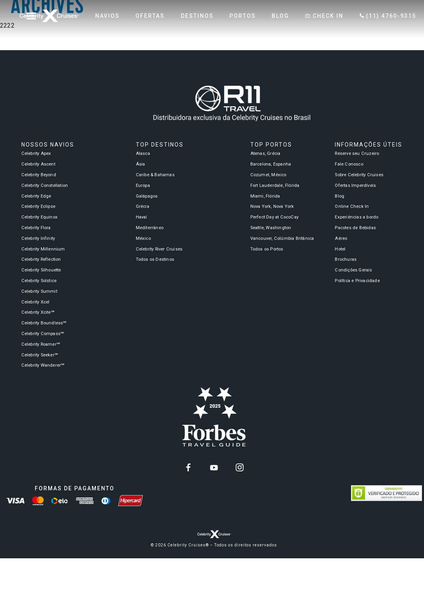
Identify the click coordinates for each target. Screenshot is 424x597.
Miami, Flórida (265, 196)
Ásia (140, 164)
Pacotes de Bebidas (355, 227)
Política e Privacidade (357, 280)
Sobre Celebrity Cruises (359, 174)
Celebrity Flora (36, 227)
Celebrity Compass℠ (42, 333)
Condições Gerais (353, 270)
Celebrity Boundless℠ (44, 323)
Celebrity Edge (36, 196)
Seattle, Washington (270, 227)
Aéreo (341, 238)
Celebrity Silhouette (41, 270)
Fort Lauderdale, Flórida (275, 185)
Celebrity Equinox (39, 217)
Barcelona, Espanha (270, 164)
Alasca (143, 153)
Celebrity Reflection (41, 259)
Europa (143, 185)
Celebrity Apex (36, 153)
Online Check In (352, 206)
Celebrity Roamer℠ (40, 344)
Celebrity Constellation (44, 185)
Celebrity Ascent (38, 164)
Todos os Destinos (155, 259)
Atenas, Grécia (265, 153)
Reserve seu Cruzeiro (357, 153)
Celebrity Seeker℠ (39, 355)
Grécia (142, 206)
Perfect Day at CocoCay (274, 217)
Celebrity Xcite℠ (37, 312)
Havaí (141, 217)
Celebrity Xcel (35, 302)
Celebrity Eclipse (38, 206)
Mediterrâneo (149, 227)
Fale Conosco (349, 164)
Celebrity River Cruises (159, 249)
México (143, 238)
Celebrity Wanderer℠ (43, 365)
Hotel (340, 249)
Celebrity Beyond (38, 174)
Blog (339, 196)
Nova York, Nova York (272, 206)
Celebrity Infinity (38, 238)
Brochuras (345, 259)
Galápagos (147, 196)
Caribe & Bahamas (155, 174)
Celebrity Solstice (39, 280)
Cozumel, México (268, 174)
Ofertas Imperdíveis (355, 185)
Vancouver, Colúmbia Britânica (282, 238)
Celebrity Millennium (43, 249)
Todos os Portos (266, 249)
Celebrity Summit (39, 291)
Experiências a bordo (356, 217)
